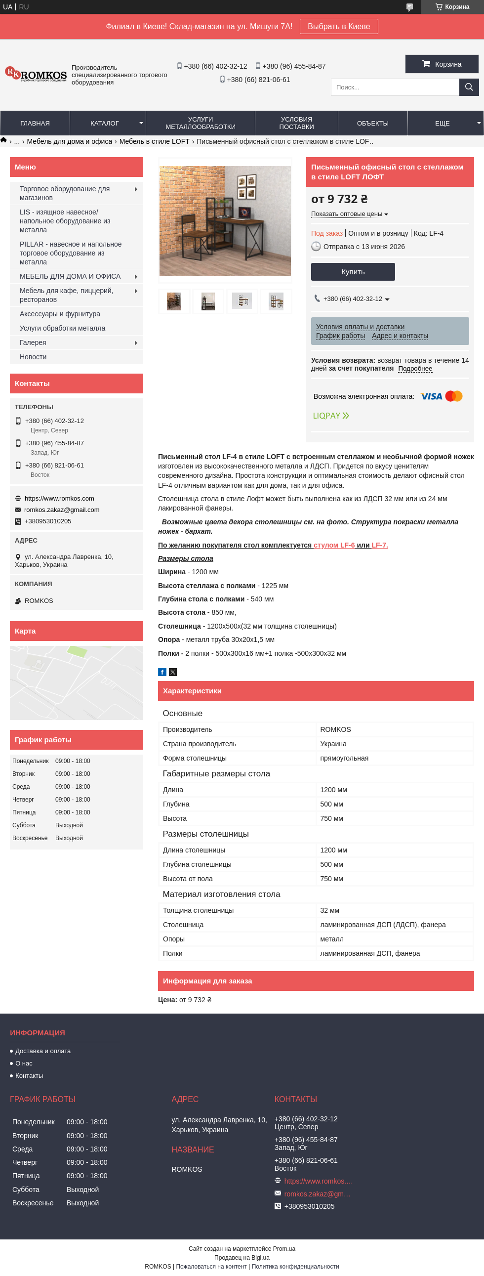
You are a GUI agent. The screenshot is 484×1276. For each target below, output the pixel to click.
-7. (384, 545)
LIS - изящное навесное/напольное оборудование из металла (65, 221)
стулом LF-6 (334, 545)
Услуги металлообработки (200, 123)
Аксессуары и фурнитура (60, 314)
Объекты (373, 123)
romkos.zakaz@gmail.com (62, 509)
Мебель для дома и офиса (70, 141)
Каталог (104, 123)
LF (376, 545)
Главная (35, 123)
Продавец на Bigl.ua (242, 1257)
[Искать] (469, 87)
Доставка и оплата (43, 1051)
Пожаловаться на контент (211, 1266)
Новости (33, 357)
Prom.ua (284, 1248)
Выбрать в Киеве (339, 26)
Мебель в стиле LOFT (155, 141)
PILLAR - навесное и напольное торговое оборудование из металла (71, 253)
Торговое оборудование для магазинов (65, 193)
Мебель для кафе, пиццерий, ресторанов (66, 295)
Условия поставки (297, 123)
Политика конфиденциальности (295, 1266)
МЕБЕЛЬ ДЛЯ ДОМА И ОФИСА (70, 276)
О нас (24, 1063)
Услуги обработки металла (62, 328)
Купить (352, 271)
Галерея (33, 342)
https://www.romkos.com (59, 498)
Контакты (29, 1075)
